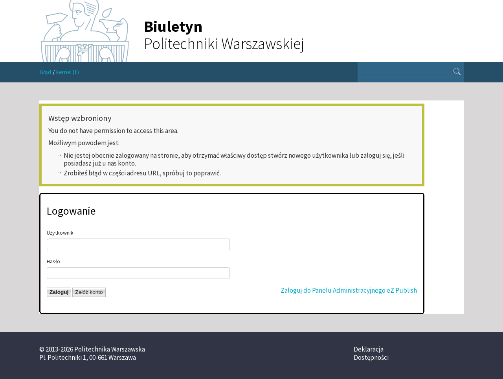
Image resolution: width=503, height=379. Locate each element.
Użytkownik (60, 232)
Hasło (53, 261)
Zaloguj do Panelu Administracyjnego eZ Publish (349, 290)
